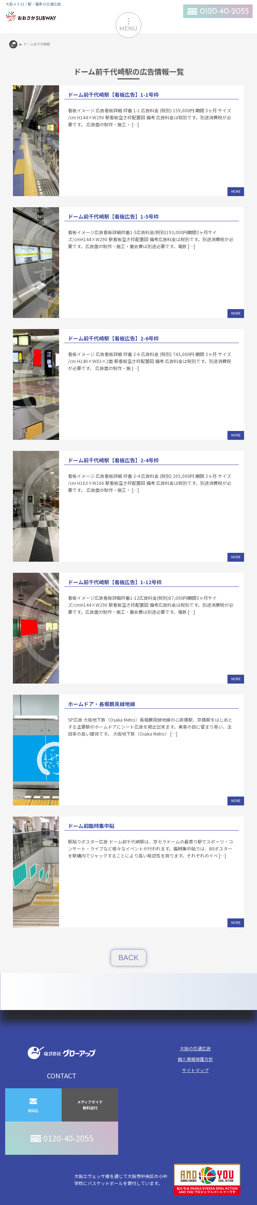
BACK (128, 958)
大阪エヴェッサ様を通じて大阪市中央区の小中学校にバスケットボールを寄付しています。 (157, 1180)
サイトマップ (195, 1070)
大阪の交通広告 (195, 1048)
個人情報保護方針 (195, 1059)
